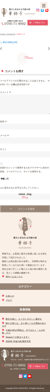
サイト (3, 149)
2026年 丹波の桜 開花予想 (18, 341)
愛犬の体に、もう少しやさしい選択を (24, 319)
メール (4, 135)
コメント (5, 92)
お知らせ (10, 296)
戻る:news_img (8, 42)
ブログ (9, 300)
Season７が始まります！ (18, 337)
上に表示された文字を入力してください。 (20, 188)
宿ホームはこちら (14, 276)
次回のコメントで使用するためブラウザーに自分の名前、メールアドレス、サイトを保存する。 (24, 170)
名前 (3, 121)
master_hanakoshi (7, 34)
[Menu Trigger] (43, 5)
